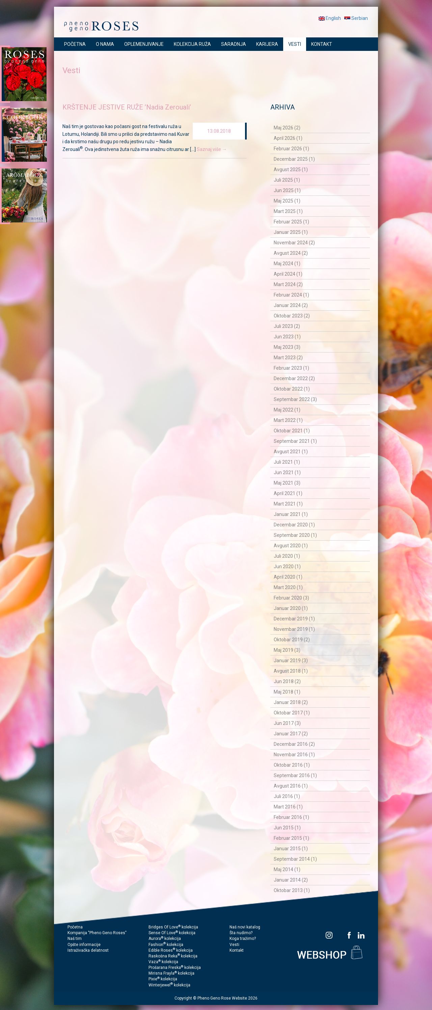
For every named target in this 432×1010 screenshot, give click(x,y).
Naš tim (75, 938)
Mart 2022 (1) (288, 420)
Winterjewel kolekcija (169, 985)
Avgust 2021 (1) (291, 451)
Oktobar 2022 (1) (292, 389)
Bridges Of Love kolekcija (173, 927)
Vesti (234, 944)
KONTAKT (321, 44)
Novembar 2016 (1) (294, 754)
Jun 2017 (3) (287, 723)
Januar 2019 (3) (291, 660)
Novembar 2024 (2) (294, 242)
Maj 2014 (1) (287, 869)
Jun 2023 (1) (287, 336)
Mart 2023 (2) (288, 357)
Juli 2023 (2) (287, 326)
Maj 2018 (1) (287, 692)
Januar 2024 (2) (291, 305)
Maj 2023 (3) (287, 347)
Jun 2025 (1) (287, 190)
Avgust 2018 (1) (291, 671)
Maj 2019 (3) (287, 650)
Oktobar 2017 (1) (292, 712)
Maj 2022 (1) (287, 409)
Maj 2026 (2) (287, 127)
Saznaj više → (212, 149)
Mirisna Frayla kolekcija (171, 973)
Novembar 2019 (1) (294, 629)
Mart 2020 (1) (288, 587)
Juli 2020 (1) (287, 556)
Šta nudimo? (241, 932)
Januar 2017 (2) (291, 733)
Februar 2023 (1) (291, 368)
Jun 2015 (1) (287, 827)
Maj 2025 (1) (287, 201)
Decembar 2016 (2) (294, 744)
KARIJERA (267, 44)
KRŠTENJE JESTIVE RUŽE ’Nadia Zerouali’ (126, 107)
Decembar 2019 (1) (294, 618)
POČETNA (75, 44)
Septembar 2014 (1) (295, 859)
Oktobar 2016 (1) (292, 765)
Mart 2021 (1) (288, 504)
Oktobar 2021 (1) (292, 430)
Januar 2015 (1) (291, 848)
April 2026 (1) (288, 138)
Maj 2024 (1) (287, 263)
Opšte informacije (84, 944)
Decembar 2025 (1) (294, 159)
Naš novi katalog (245, 927)
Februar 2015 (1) (291, 838)
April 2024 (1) (288, 274)
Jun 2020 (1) (287, 566)
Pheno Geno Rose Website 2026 (227, 998)
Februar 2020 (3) (291, 598)
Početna (75, 927)
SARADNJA (233, 44)
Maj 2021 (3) (287, 483)
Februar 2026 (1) (291, 148)
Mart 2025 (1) (288, 211)
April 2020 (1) (288, 577)
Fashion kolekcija (165, 944)
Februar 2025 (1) (291, 221)
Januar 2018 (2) (291, 702)
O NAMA (105, 44)
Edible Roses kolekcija (170, 950)
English (330, 18)
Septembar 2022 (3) (295, 399)
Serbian (356, 18)
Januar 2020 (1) (291, 608)
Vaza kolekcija (163, 961)
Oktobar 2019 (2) (292, 639)
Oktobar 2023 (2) (292, 315)
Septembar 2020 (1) (295, 535)
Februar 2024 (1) (291, 295)
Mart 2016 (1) (288, 806)
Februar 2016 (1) (291, 817)
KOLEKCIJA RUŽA (192, 44)
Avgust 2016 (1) (291, 786)
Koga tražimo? (243, 938)
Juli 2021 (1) (287, 462)
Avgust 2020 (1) (291, 545)
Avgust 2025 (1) (291, 169)
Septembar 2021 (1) (295, 441)
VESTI (294, 44)
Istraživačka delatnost (88, 950)
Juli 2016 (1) (287, 796)
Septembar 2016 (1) (295, 775)
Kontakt (237, 950)
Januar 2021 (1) (291, 514)
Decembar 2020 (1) (294, 524)
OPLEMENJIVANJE (144, 44)
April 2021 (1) (288, 493)
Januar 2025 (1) (291, 232)
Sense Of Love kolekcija (171, 932)
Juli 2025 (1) (287, 180)
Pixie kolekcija (162, 979)
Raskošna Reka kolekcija (172, 956)
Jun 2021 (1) (287, 472)
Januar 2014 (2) (291, 880)
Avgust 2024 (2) (291, 253)
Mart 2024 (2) (288, 284)
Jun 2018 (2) (287, 681)
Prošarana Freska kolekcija (174, 967)
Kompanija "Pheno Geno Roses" (97, 932)
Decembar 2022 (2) (294, 378)
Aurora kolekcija (164, 938)
